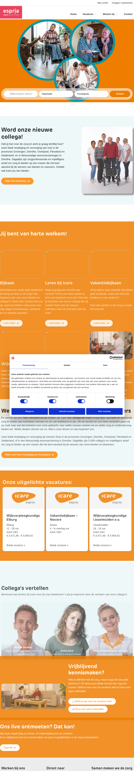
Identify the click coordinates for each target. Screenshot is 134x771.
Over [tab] (105, 365)
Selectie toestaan (67, 411)
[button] (61, 624)
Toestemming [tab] (28, 365)
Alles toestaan (104, 411)
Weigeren (29, 411)
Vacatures (90, 14)
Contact (128, 14)
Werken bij (110, 14)
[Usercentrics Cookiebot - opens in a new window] (111, 358)
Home (73, 14)
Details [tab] (67, 365)
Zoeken (120, 94)
